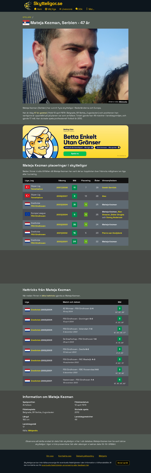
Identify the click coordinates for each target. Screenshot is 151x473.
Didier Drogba (117, 214)
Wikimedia (123, 102)
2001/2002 (62, 233)
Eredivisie (41, 309)
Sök (79, 9)
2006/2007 (62, 196)
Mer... (90, 9)
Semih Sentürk (109, 187)
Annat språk (123, 463)
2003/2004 (62, 204)
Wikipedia (33, 430)
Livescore (65, 9)
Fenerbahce (37, 189)
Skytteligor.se (48, 3)
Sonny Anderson (114, 217)
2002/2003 (62, 224)
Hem (38, 9)
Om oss (49, 456)
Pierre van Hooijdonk (112, 233)
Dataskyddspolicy (85, 456)
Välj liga (50, 9)
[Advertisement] (75, 266)
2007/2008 (62, 187)
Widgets (103, 456)
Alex (104, 196)
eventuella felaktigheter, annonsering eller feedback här (65, 465)
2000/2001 (62, 241)
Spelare (27, 17)
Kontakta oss (64, 456)
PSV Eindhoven (38, 206)
